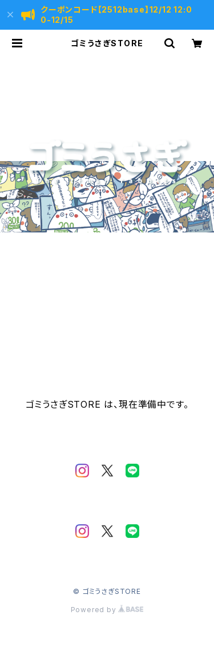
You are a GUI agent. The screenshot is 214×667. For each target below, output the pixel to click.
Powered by (107, 609)
